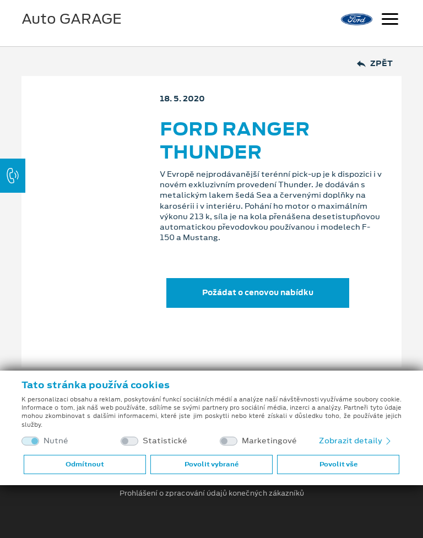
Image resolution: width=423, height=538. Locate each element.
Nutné (56, 441)
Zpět (375, 63)
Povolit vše (338, 464)
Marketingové (269, 441)
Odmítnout (85, 464)
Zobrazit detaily (356, 440)
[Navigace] (390, 20)
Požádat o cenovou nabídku (257, 292)
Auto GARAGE (71, 19)
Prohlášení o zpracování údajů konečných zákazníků (212, 493)
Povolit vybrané (211, 464)
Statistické (165, 441)
